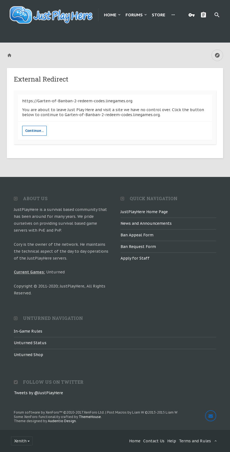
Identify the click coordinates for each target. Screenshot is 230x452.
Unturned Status (30, 342)
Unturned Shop (28, 354)
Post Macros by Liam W (142, 412)
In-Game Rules (28, 331)
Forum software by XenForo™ (59, 412)
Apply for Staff (135, 258)
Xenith (20, 440)
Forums (134, 14)
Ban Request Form (138, 246)
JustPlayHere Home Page (144, 211)
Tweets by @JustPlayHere (38, 392)
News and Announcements (146, 223)
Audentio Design (62, 421)
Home (110, 14)
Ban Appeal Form (137, 234)
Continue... (34, 130)
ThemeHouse (90, 417)
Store (158, 14)
